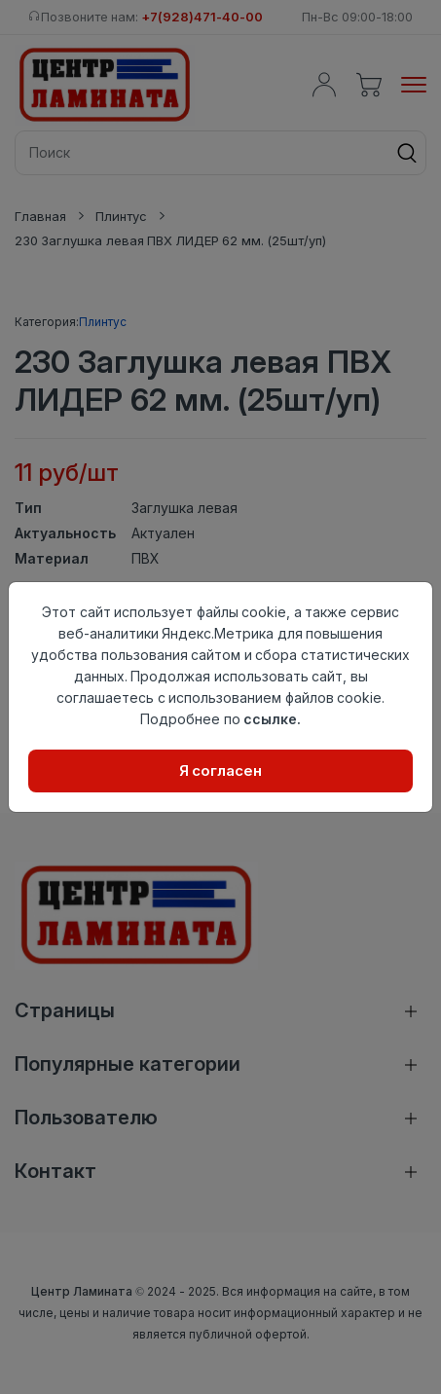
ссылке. (272, 719)
